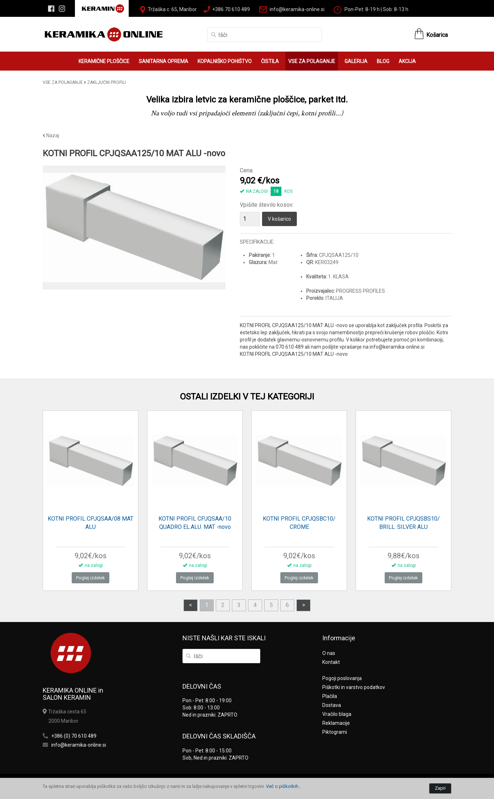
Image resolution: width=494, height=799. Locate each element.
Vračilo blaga (336, 714)
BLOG (383, 61)
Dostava (331, 705)
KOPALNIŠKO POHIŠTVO (225, 61)
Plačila (329, 696)
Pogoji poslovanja (342, 678)
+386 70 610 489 (231, 9)
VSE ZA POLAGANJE (311, 61)
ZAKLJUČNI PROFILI (106, 82)
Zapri (440, 788)
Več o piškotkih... (283, 786)
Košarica (437, 35)
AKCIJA (407, 61)
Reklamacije (336, 723)
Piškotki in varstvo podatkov (353, 687)
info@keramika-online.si (297, 9)
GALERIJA (356, 61)
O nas (328, 653)
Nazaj (51, 135)
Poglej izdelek (90, 577)
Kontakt (331, 662)
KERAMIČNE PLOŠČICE (104, 61)
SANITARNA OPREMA (163, 61)
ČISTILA (270, 61)
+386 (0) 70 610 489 (73, 736)
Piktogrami (334, 732)
